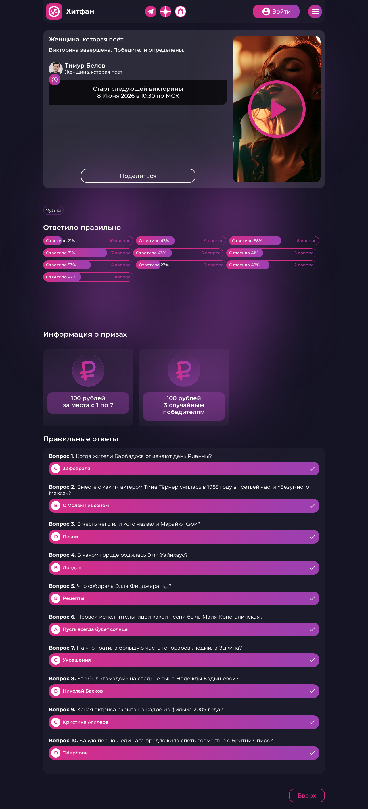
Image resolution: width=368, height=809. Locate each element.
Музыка (53, 210)
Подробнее (138, 92)
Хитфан (80, 11)
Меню (315, 11)
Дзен (165, 11)
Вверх (307, 795)
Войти (281, 11)
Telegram (151, 11)
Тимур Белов (85, 65)
